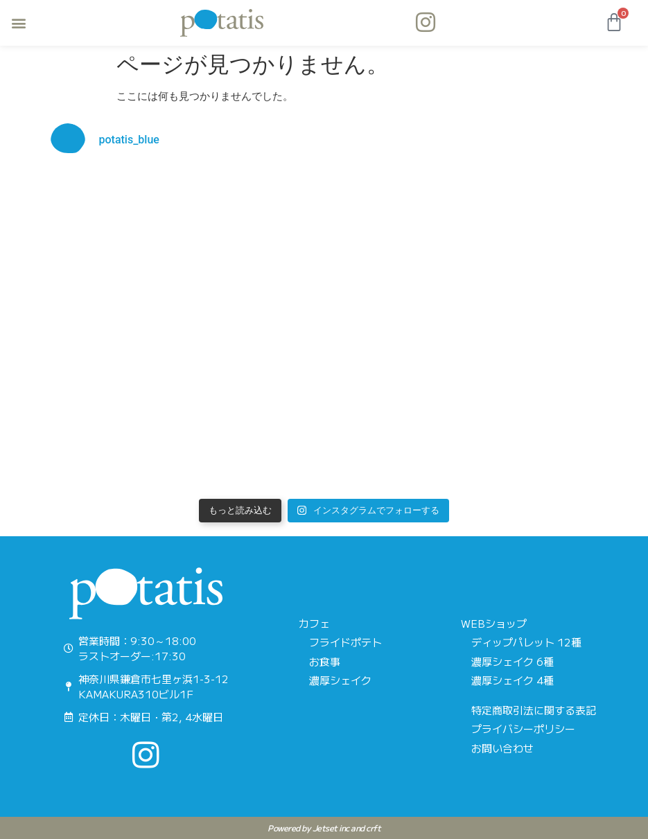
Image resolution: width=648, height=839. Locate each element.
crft (373, 827)
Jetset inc (331, 827)
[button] (18, 23)
